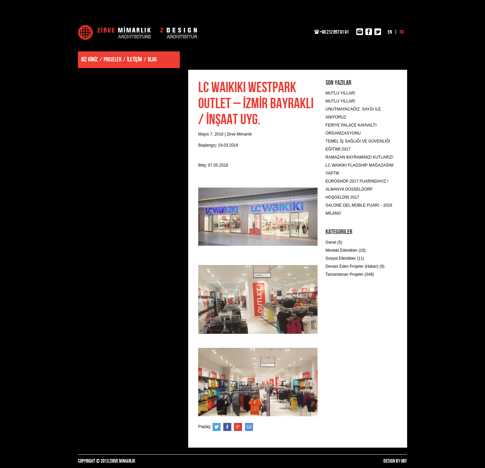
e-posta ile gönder (249, 427)
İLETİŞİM (134, 59)
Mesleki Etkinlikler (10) (346, 250)
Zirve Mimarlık (137, 32)
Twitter (217, 427)
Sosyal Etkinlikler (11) (345, 258)
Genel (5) (334, 242)
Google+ (238, 427)
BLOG (152, 59)
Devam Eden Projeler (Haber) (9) (355, 266)
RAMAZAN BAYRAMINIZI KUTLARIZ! (359, 157)
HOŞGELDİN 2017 (342, 197)
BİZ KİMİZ (89, 59)
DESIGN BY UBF (395, 461)
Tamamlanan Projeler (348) (350, 274)
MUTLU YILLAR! (340, 93)
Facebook (227, 427)
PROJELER (112, 59)
